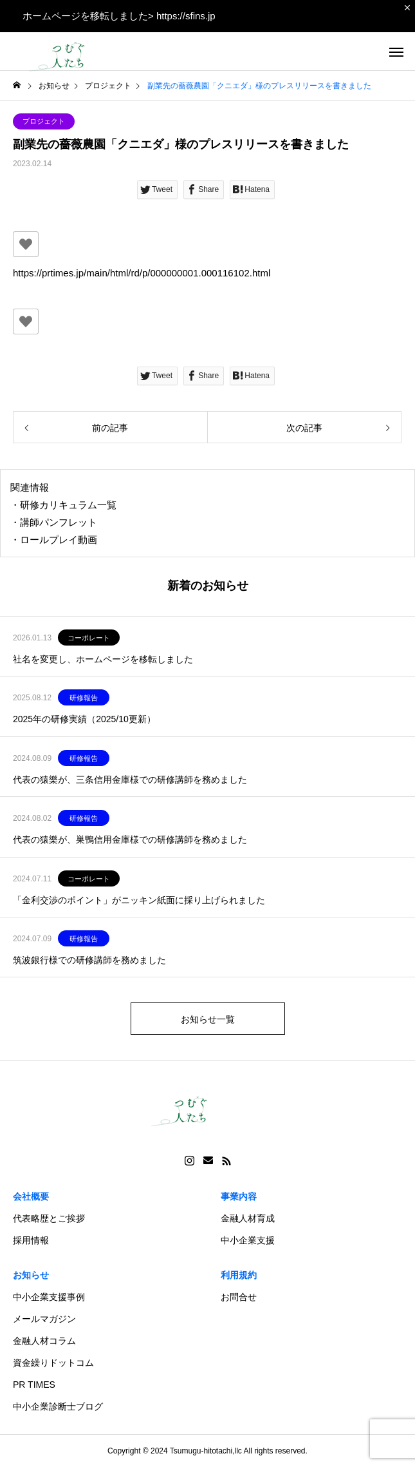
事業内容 (239, 1196)
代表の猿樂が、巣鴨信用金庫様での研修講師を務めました (130, 839)
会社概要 (31, 1196)
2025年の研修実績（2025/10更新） (84, 719)
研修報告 (83, 698)
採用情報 (31, 1240)
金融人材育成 (248, 1218)
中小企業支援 (248, 1240)
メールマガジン (44, 1319)
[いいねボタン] (25, 244)
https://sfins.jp (186, 15)
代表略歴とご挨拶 (49, 1218)
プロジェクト (44, 121)
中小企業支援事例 (49, 1297)
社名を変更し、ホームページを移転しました (103, 659)
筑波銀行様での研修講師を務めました (89, 960)
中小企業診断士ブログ (58, 1406)
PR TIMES (34, 1384)
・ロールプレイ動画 (53, 539)
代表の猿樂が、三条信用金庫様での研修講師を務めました (130, 779)
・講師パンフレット (53, 522)
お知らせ (31, 1275)
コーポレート (89, 638)
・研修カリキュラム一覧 (63, 504)
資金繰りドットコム (53, 1362)
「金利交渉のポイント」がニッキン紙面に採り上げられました (139, 900)
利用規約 (239, 1275)
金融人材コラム (44, 1341)
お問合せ (239, 1297)
